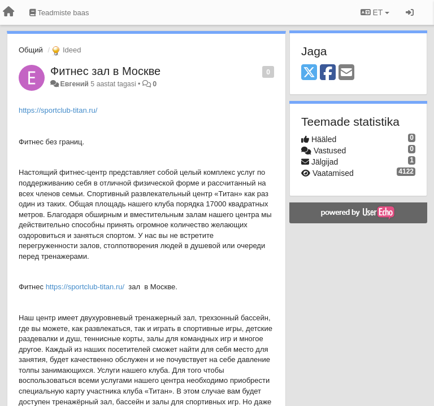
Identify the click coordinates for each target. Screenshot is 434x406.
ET (375, 12)
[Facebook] (328, 73)
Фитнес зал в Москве (105, 71)
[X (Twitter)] (309, 73)
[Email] (346, 73)
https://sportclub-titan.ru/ (58, 110)
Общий (31, 50)
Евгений (74, 84)
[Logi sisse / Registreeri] (410, 12)
